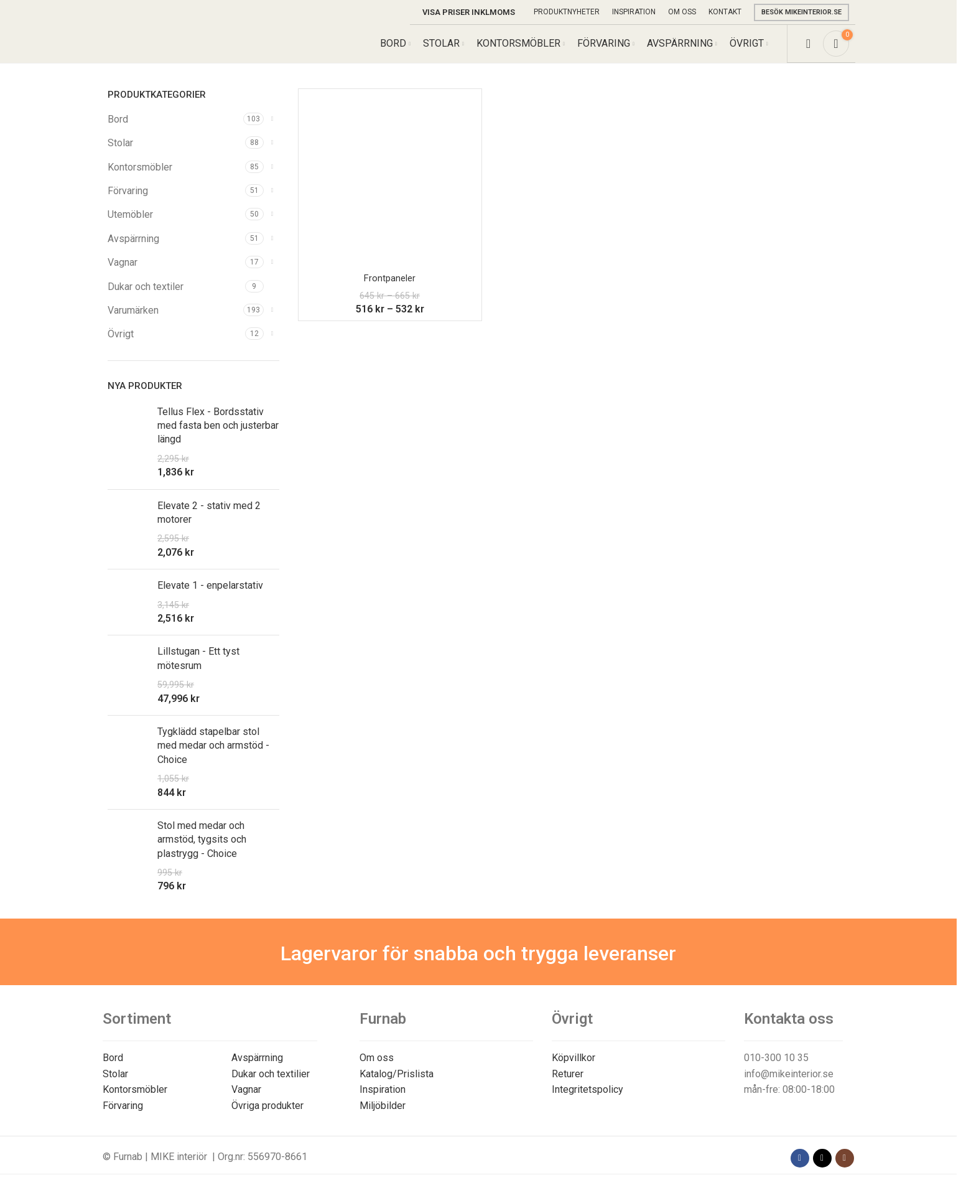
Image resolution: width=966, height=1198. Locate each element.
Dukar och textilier (270, 1086)
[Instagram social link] (844, 1170)
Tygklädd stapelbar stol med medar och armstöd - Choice (213, 757)
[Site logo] (166, 49)
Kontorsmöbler (140, 179)
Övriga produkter (267, 1117)
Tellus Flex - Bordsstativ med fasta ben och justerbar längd (218, 437)
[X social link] (822, 1170)
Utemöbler (130, 227)
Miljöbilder (383, 1117)
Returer (567, 1086)
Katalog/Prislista (397, 1086)
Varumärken (133, 322)
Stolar (120, 155)
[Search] (808, 49)
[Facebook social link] (800, 1170)
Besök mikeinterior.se (801, 12)
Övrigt (121, 346)
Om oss (377, 1069)
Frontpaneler (390, 290)
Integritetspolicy (587, 1102)
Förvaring (128, 202)
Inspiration (383, 1102)
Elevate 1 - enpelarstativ (210, 597)
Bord (118, 131)
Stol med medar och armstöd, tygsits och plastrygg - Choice (201, 851)
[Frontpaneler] (390, 192)
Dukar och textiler (145, 298)
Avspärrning (133, 250)
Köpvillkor (573, 1069)
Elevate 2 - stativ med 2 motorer (209, 524)
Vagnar (122, 274)
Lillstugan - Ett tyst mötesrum (198, 670)
